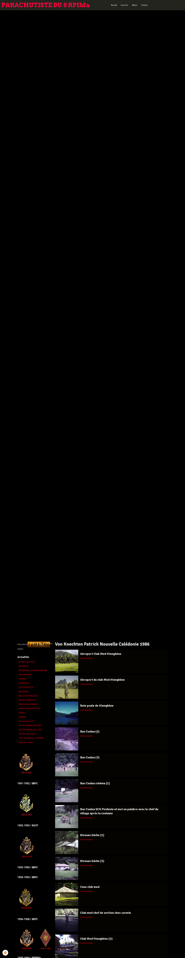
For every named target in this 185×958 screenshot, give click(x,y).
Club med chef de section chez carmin (105, 913)
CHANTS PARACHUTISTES (29, 709)
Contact (144, 5)
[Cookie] (5, 953)
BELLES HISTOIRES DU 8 (28, 696)
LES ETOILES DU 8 (26, 687)
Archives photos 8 (26, 721)
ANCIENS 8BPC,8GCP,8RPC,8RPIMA (33, 670)
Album (134, 5)
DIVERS (22, 713)
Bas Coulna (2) (89, 731)
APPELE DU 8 (24, 683)
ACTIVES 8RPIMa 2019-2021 (30, 725)
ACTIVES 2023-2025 (27, 734)
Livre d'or (124, 5)
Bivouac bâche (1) (92, 835)
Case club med (89, 887)
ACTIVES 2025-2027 (27, 662)
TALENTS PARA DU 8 (27, 700)
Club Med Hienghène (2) (96, 939)
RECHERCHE (24, 666)
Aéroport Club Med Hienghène (100, 654)
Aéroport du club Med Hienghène (102, 680)
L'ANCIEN (22, 679)
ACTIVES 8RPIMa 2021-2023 (30, 730)
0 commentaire (86, 658)
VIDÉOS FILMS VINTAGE (28, 704)
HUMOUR (22, 717)
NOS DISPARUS (25, 675)
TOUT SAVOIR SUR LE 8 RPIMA (31, 738)
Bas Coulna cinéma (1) (95, 783)
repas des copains (26, 742)
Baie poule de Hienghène (97, 706)
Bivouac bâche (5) (92, 861)
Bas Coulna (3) (89, 757)
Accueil (114, 5)
